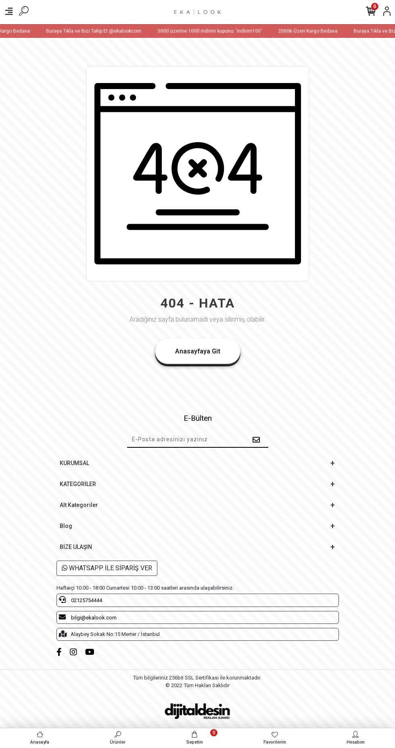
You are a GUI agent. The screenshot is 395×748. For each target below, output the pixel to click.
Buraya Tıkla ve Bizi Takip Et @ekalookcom (99, 31)
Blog (66, 526)
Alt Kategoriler (79, 505)
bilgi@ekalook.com (88, 617)
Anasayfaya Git (197, 351)
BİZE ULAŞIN (76, 547)
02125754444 (80, 599)
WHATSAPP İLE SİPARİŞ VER (107, 568)
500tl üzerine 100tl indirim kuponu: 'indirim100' (215, 31)
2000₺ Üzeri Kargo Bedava (313, 31)
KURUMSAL (74, 463)
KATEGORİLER (78, 484)
